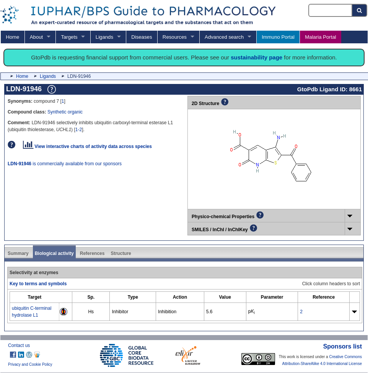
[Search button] (359, 10)
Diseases (141, 37)
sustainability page (256, 57)
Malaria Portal (320, 37)
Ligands (104, 37)
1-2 (78, 129)
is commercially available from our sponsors (65, 163)
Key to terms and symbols (38, 283)
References (92, 253)
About (36, 37)
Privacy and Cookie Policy (30, 364)
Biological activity (54, 253)
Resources (175, 37)
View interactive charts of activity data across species (87, 146)
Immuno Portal (278, 37)
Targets (69, 37)
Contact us (19, 345)
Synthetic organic (65, 112)
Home (12, 37)
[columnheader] (34, 297)
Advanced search (224, 37)
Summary (18, 253)
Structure (121, 253)
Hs (91, 311)
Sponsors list (342, 346)
